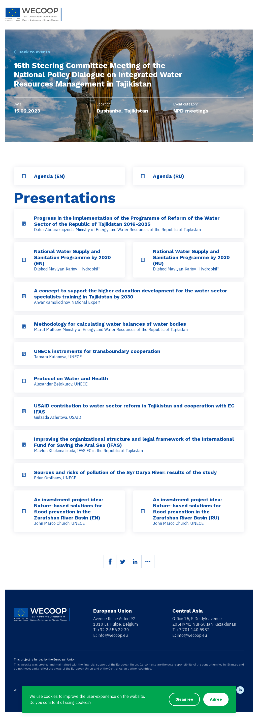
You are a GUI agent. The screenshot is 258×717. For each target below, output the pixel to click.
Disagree (184, 699)
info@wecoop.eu (113, 635)
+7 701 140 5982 (193, 629)
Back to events (34, 51)
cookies (51, 696)
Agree (216, 699)
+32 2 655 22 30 (113, 629)
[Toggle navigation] (249, 14)
